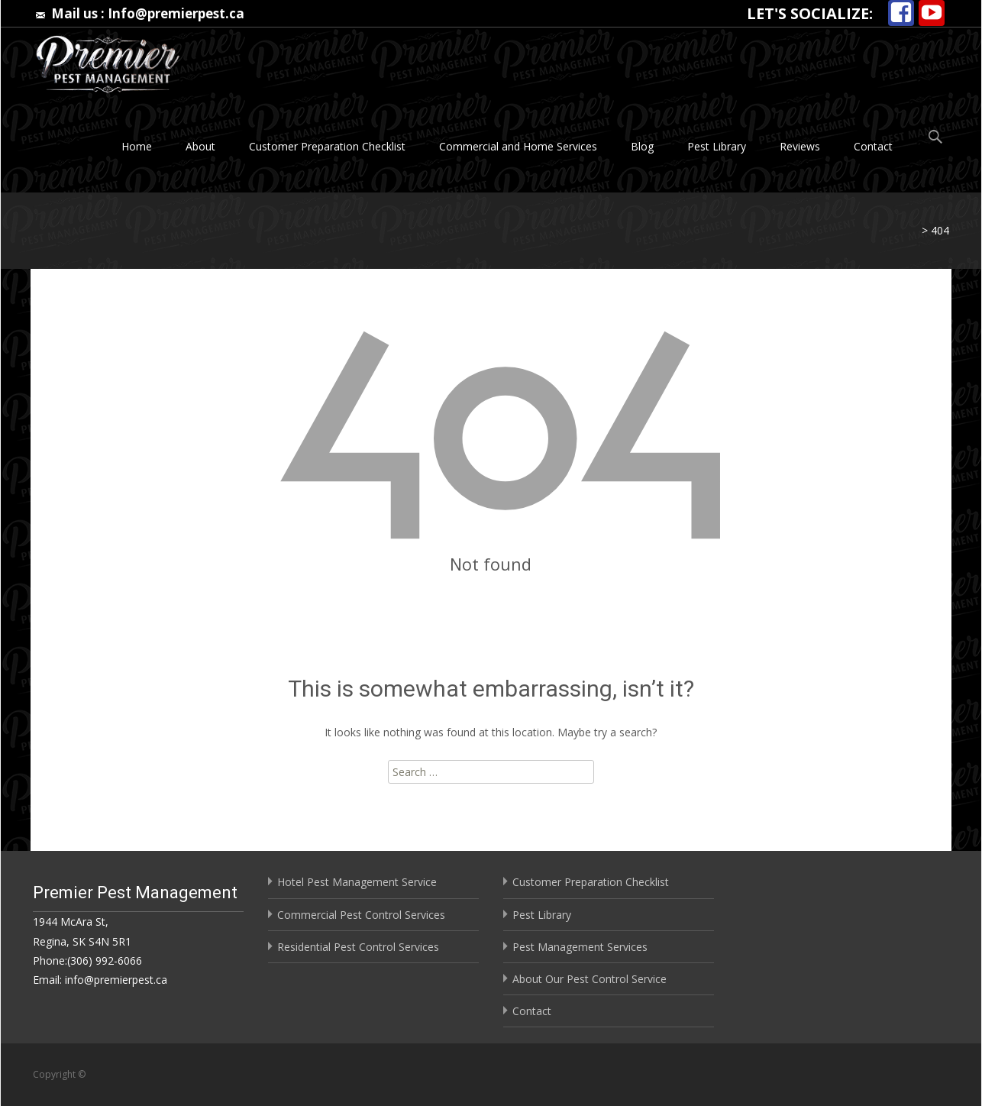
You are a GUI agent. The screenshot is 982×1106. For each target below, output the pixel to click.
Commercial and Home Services (518, 146)
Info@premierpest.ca (176, 13)
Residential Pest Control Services (358, 946)
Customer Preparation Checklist (327, 146)
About (200, 146)
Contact (873, 146)
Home (136, 146)
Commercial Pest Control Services (361, 914)
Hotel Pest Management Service (357, 882)
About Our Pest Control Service (589, 979)
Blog (642, 146)
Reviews (800, 146)
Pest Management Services (580, 946)
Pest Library (716, 146)
